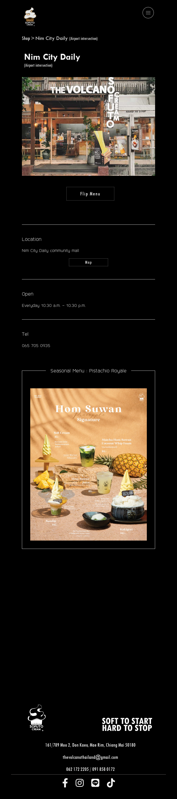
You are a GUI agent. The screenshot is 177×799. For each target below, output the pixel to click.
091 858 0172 (103, 769)
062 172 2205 (77, 769)
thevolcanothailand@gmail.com (90, 757)
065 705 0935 (36, 345)
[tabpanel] (88, 625)
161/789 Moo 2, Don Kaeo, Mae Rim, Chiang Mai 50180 (90, 745)
